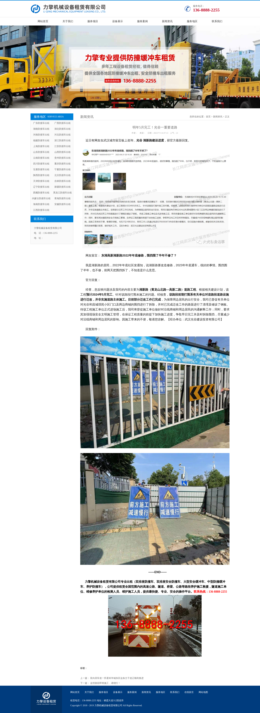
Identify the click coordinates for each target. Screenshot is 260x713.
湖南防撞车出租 (41, 129)
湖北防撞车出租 (62, 129)
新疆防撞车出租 (62, 187)
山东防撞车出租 (41, 152)
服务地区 (192, 21)
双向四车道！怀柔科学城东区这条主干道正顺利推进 (117, 678)
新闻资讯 (167, 21)
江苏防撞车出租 (62, 146)
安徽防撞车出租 (62, 204)
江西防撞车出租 (41, 210)
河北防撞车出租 (62, 134)
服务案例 (142, 21)
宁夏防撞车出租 (62, 169)
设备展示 (117, 21)
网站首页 (43, 21)
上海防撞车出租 (41, 146)
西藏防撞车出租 (41, 192)
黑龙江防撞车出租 (62, 192)
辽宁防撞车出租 (41, 187)
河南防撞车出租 (41, 134)
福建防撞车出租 (41, 140)
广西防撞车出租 (62, 123)
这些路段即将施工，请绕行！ (105, 683)
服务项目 (92, 21)
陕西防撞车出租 (41, 175)
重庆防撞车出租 (62, 163)
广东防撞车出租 (41, 123)
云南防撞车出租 (41, 158)
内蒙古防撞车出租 (41, 198)
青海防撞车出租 (62, 198)
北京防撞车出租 (62, 175)
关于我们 (68, 21)
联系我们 (217, 21)
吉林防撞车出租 (62, 181)
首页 (208, 116)
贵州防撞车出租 (62, 158)
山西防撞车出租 (62, 152)
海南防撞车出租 (41, 204)
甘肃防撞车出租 (41, 169)
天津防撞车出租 (41, 181)
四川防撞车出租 (41, 163)
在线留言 (189, 692)
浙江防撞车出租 (62, 140)
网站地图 (203, 692)
